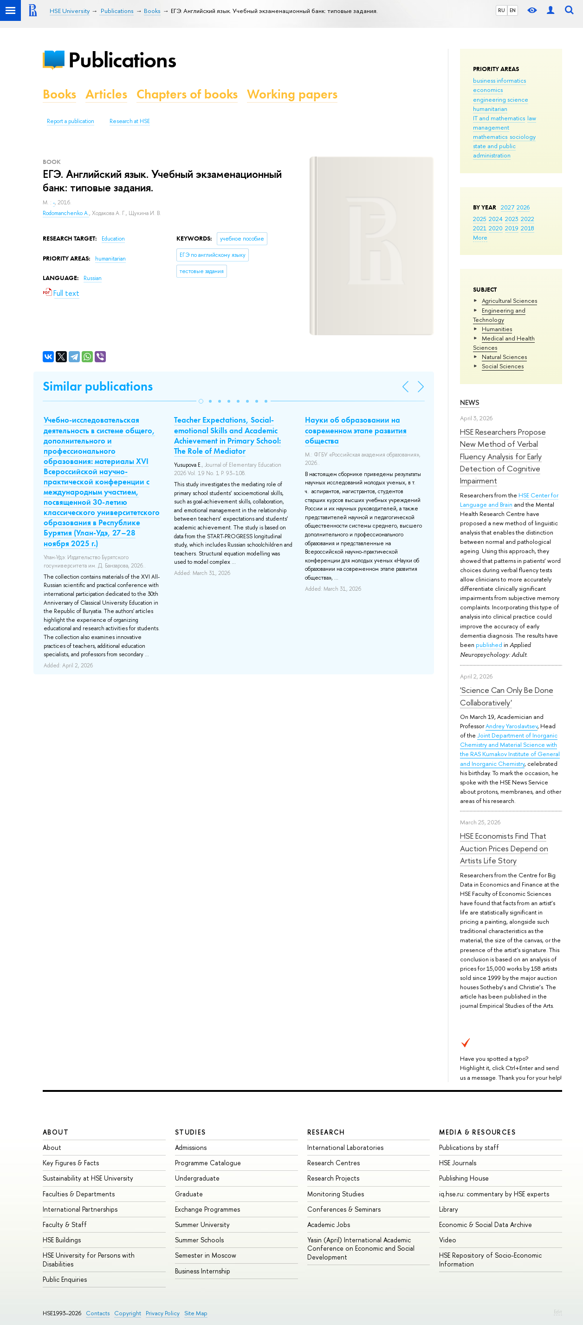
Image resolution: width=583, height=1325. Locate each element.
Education (113, 238)
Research (326, 1132)
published (489, 644)
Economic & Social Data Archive (485, 1224)
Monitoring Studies (335, 1193)
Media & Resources (477, 1132)
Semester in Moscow (205, 1255)
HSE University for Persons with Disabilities (89, 1259)
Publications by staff (469, 1147)
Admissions (191, 1147)
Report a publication (70, 121)
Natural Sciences (504, 356)
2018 (527, 228)
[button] (201, 401)
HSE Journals (457, 1162)
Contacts (98, 1313)
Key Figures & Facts (71, 1162)
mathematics (490, 136)
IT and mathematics (499, 118)
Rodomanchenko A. (66, 213)
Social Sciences (503, 366)
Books (59, 94)
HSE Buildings (62, 1239)
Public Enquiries (65, 1279)
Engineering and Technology (499, 315)
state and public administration (494, 150)
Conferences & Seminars (344, 1209)
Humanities (497, 329)
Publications (122, 60)
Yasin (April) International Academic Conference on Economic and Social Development (361, 1248)
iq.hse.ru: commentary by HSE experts (494, 1193)
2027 (507, 207)
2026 (523, 207)
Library (448, 1209)
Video (447, 1239)
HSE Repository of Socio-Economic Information (490, 1259)
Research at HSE (130, 121)
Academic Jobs (328, 1224)
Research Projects (333, 1178)
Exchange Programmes (207, 1209)
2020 (496, 228)
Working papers (292, 94)
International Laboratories (345, 1147)
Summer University (202, 1224)
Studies (190, 1132)
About (56, 1132)
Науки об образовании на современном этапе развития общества (356, 430)
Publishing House (464, 1178)
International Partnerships (80, 1209)
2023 (511, 219)
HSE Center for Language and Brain (509, 500)
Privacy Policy (163, 1313)
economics (488, 89)
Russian (93, 278)
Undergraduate (197, 1178)
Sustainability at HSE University (88, 1178)
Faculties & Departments (79, 1193)
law (531, 118)
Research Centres (333, 1162)
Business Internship (202, 1270)
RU (501, 10)
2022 (527, 219)
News (469, 402)
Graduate (189, 1193)
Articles (106, 94)
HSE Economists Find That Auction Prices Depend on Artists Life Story (504, 848)
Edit (558, 1311)
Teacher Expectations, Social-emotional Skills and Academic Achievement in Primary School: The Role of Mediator (227, 435)
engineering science (500, 99)
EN (513, 10)
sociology (523, 136)
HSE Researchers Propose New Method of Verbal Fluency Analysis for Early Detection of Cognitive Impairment (503, 456)
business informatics (499, 80)
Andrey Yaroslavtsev (512, 726)
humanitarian (490, 108)
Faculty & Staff (65, 1224)
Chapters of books (187, 94)
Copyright (127, 1313)
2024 (496, 219)
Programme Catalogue (208, 1162)
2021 (479, 228)
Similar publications (98, 386)
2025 (479, 219)
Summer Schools (199, 1239)
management (491, 127)
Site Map (195, 1313)
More (480, 237)
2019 (511, 228)
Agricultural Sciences (509, 300)
